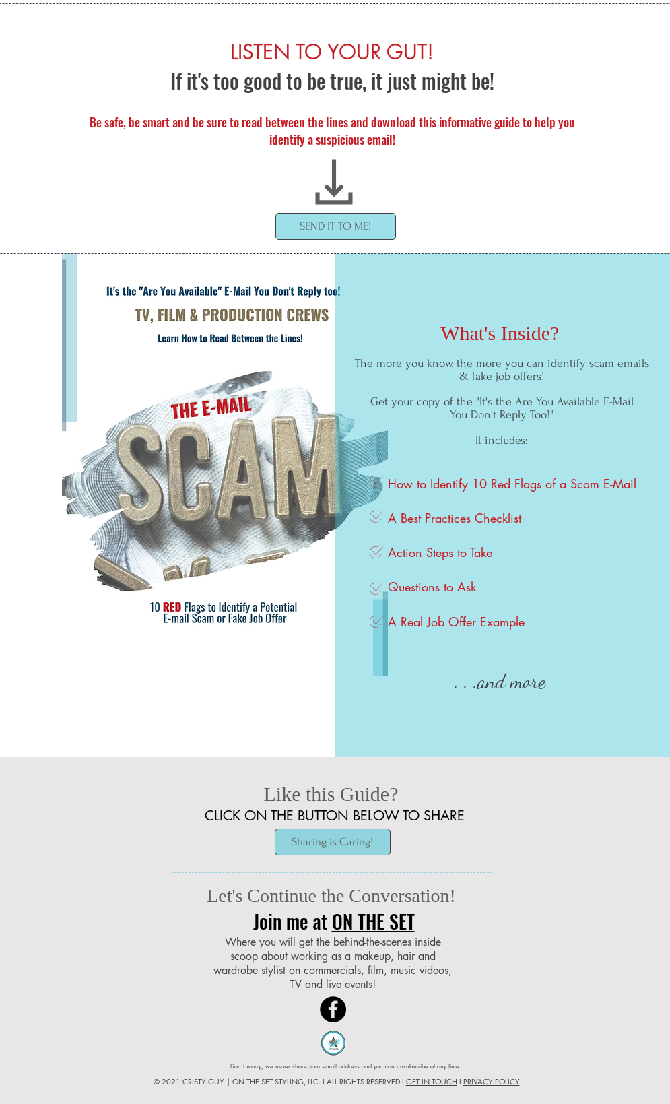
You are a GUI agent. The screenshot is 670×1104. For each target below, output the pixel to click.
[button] (335, 226)
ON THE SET (373, 921)
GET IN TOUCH (431, 1081)
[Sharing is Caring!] (333, 842)
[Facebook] (333, 1009)
